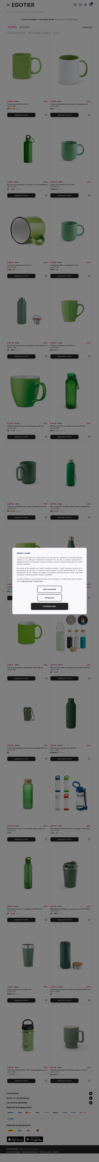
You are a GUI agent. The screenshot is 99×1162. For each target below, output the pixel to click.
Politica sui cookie (26, 581)
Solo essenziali (49, 589)
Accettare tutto (49, 606)
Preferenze (49, 598)
